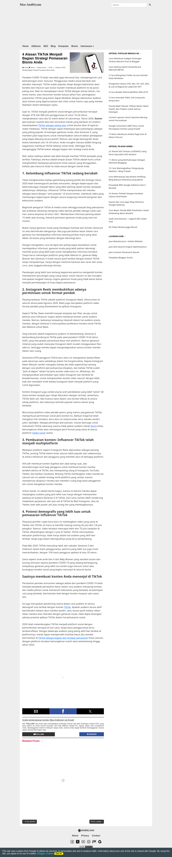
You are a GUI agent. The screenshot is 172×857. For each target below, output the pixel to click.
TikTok (67, 607)
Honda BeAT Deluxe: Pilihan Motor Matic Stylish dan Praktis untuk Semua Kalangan (129, 109)
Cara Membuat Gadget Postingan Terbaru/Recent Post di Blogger (125, 60)
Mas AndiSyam (30, 4)
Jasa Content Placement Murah (124, 252)
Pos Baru (29, 821)
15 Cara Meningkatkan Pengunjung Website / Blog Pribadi (126, 169)
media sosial (38, 432)
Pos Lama (97, 821)
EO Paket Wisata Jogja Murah (123, 227)
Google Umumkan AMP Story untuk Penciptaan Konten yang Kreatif (126, 127)
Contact (96, 835)
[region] (86, 25)
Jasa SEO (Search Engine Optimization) (127, 246)
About (75, 835)
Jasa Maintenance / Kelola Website (126, 241)
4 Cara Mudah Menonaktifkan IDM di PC (128, 92)
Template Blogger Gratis (121, 257)
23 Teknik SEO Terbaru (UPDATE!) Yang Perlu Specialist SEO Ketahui (127, 153)
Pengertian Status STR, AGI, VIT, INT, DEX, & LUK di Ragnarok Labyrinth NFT (129, 85)
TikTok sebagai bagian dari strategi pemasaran (63, 637)
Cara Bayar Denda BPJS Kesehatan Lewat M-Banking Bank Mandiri (129, 212)
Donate (92, 734)
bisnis (94, 426)
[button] (35, 711)
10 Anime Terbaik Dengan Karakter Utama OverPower (126, 195)
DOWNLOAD (86, 830)
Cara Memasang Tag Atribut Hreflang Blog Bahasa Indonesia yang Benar (127, 178)
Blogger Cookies (46, 853)
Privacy (85, 835)
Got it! (59, 853)
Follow (38, 734)
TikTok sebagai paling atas (52, 125)
